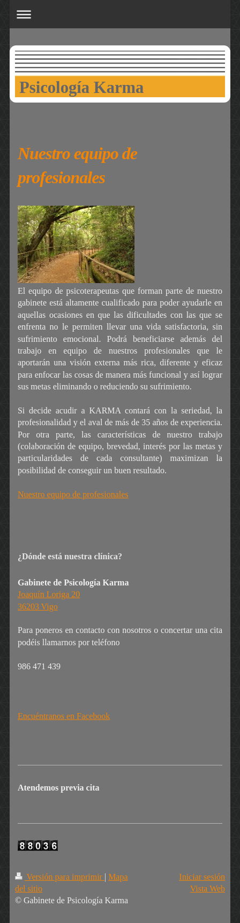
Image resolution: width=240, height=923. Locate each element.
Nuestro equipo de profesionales (73, 494)
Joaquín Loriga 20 (49, 594)
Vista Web (207, 888)
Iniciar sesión (202, 876)
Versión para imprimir (59, 876)
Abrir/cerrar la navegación (120, 14)
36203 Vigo (38, 606)
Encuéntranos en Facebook (64, 716)
